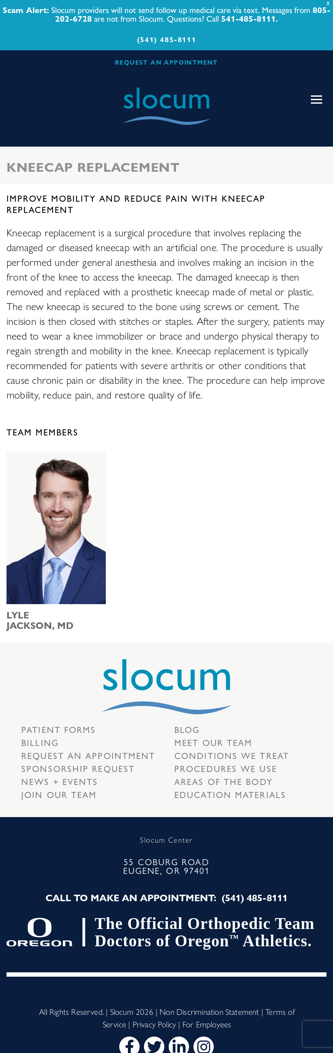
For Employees (207, 1024)
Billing (40, 742)
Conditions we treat (231, 755)
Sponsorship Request (78, 768)
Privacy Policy (154, 1024)
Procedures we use (225, 768)
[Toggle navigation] (316, 99)
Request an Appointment (88, 755)
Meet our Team (213, 742)
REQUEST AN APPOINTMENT (166, 62)
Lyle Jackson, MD (40, 619)
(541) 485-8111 (166, 39)
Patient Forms (58, 729)
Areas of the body (223, 781)
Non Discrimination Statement (209, 1011)
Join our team (59, 794)
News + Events (59, 781)
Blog (187, 729)
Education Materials (230, 794)
